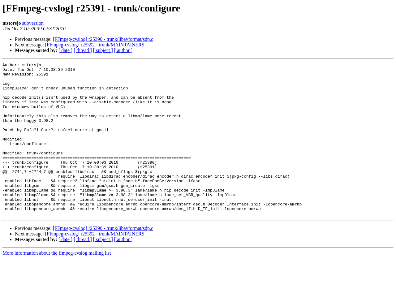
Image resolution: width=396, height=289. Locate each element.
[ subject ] (103, 50)
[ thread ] (83, 50)
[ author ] (123, 50)
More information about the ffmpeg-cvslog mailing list (56, 283)
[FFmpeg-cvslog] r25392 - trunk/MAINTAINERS (94, 44)
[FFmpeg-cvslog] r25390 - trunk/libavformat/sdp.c (103, 39)
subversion (33, 23)
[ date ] (65, 50)
